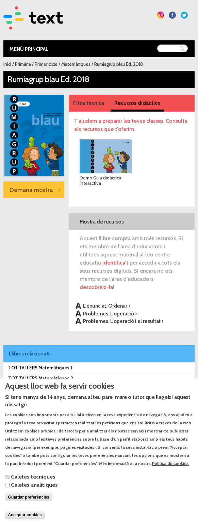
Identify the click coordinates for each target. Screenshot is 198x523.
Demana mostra (31, 189)
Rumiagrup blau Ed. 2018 (118, 64)
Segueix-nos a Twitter (184, 15)
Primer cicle (46, 64)
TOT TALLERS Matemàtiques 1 (40, 367)
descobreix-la (96, 287)
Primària (23, 64)
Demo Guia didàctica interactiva (100, 180)
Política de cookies (170, 473)
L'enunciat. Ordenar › (106, 306)
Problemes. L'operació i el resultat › (123, 321)
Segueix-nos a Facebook (172, 15)
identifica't (115, 262)
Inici (7, 64)
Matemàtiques (75, 64)
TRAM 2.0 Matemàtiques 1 (35, 388)
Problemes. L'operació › (110, 313)
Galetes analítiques (34, 495)
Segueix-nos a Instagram (160, 15)
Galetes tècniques (33, 487)
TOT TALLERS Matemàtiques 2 (40, 378)
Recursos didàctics (137, 103)
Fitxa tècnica (88, 103)
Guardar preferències (28, 507)
